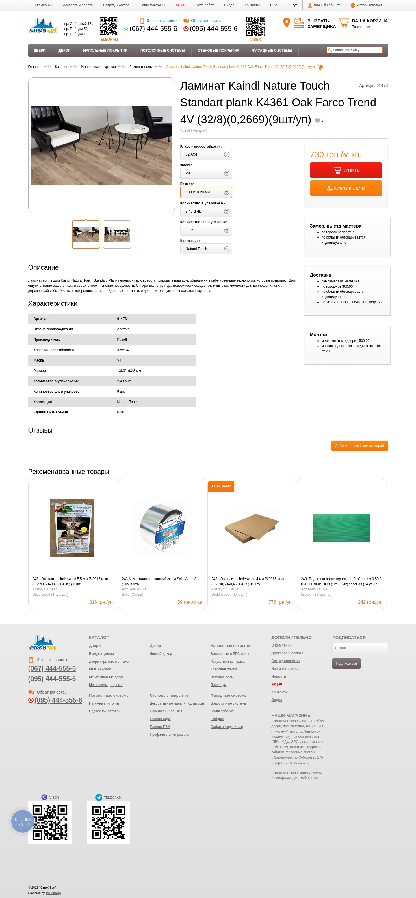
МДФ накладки (101, 669)
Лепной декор (161, 654)
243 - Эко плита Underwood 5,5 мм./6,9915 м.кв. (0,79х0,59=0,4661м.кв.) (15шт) (70, 581)
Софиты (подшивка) (227, 727)
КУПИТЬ (346, 170)
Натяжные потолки (104, 703)
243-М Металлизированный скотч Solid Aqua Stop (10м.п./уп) (161, 581)
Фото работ (205, 5)
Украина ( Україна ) (316, 595)
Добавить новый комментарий (359, 446)
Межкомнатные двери (106, 677)
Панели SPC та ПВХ (166, 711)
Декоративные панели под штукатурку (180, 703)
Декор (64, 51)
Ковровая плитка (224, 669)
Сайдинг (217, 719)
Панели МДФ (160, 719)
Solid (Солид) (132, 595)
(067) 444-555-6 (153, 28)
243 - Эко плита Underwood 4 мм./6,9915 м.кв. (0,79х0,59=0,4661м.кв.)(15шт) (248, 581)
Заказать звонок (158, 20)
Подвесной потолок (104, 711)
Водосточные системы (229, 703)
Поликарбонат (222, 711)
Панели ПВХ (160, 727)
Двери (40, 51)
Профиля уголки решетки (170, 735)
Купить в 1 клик (346, 188)
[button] (274, 5)
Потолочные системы (162, 51)
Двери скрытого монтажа (109, 661)
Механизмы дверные (106, 685)
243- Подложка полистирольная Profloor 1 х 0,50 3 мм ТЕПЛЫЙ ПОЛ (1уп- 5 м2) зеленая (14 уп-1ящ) (341, 581)
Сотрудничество (116, 5)
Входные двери (101, 654)
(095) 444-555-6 (213, 28)
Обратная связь (202, 20)
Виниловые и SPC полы (230, 654)
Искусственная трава (228, 661)
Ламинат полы (222, 677)
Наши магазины (152, 5)
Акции (180, 5)
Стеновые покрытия (218, 51)
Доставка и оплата (78, 5)
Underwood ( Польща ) (50, 595)
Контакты (252, 5)
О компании (43, 5)
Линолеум (218, 685)
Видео (229, 5)
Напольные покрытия (105, 51)
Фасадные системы (272, 51)
